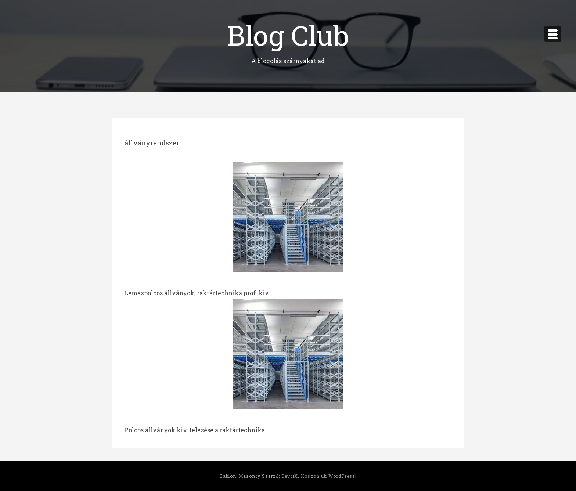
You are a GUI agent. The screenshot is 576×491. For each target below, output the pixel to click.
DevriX (289, 476)
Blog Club (288, 35)
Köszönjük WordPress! (329, 476)
